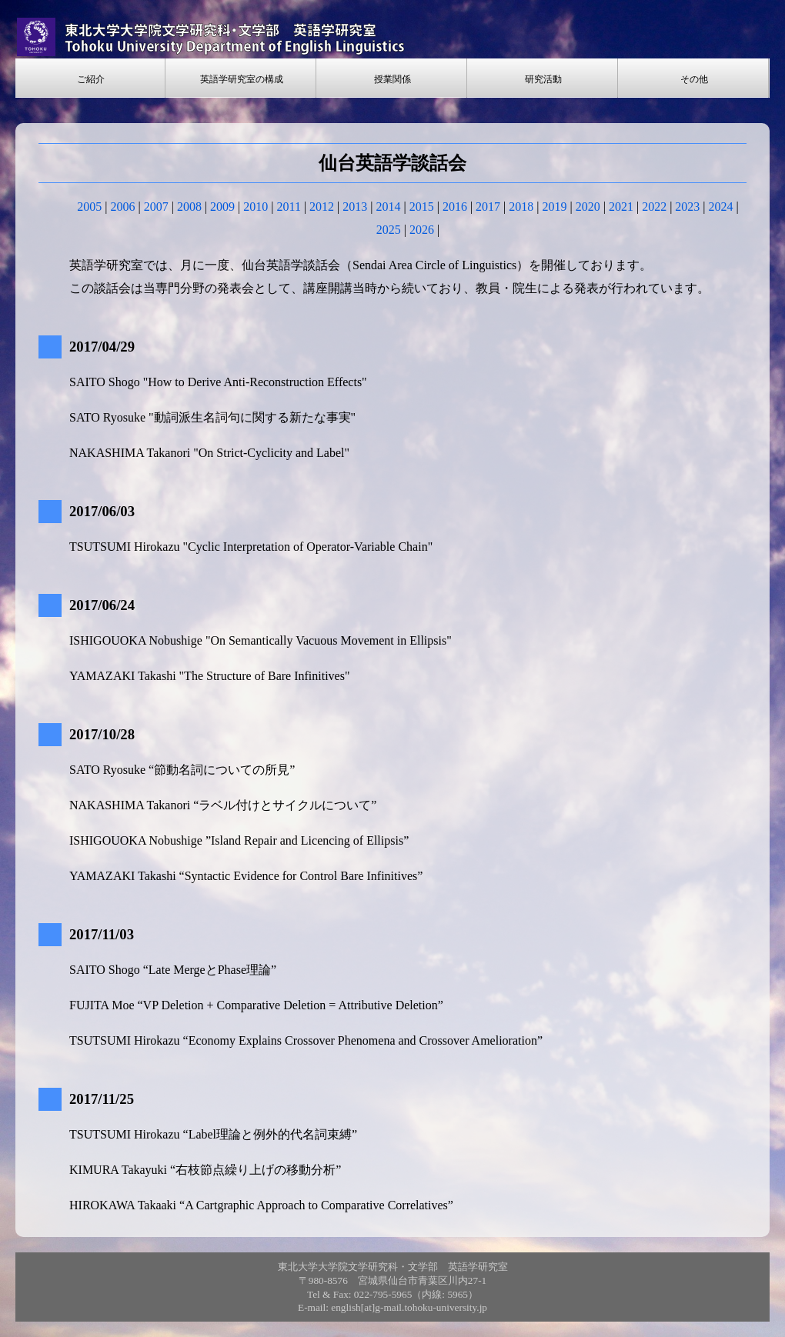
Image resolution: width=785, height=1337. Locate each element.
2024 (721, 206)
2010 (255, 206)
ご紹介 (91, 79)
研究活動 (543, 79)
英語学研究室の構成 (241, 79)
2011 (288, 206)
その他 (694, 79)
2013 (354, 206)
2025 (388, 229)
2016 (455, 206)
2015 (421, 206)
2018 (521, 206)
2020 (588, 206)
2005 (89, 206)
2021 (621, 206)
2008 (189, 206)
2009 (222, 206)
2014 (388, 206)
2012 (321, 206)
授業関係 (392, 79)
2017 (488, 206)
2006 (122, 206)
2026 (421, 229)
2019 (555, 206)
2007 (156, 206)
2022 (654, 206)
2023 (687, 206)
